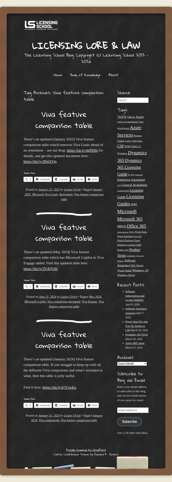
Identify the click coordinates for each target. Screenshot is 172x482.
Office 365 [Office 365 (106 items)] (136, 226)
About (113, 75)
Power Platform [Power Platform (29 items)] (125, 240)
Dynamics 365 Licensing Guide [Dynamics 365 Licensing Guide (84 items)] (129, 167)
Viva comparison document (63, 301)
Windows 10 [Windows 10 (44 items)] (140, 270)
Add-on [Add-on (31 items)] (131, 117)
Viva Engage (89, 301)
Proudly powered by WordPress (86, 450)
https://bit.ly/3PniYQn (40, 161)
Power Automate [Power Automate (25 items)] (125, 236)
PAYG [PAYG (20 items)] (131, 232)
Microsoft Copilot (35, 301)
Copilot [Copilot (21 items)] (128, 141)
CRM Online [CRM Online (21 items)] (137, 141)
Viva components (49, 420)
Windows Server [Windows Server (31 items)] (126, 275)
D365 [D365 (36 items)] (127, 146)
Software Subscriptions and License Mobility (134, 296)
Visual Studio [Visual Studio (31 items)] (124, 270)
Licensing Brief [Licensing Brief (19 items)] (123, 191)
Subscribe (129, 422)
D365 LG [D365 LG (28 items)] (136, 146)
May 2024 (95, 296)
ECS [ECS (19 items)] (133, 175)
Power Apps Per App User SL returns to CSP (136, 326)
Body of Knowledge (85, 75)
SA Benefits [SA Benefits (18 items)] (131, 256)
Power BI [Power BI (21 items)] (137, 236)
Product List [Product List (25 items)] (123, 250)
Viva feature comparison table (64, 119)
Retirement (66, 194)
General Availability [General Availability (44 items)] (135, 185)
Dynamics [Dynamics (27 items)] (122, 153)
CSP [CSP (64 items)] (120, 146)
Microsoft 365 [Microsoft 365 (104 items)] (130, 218)
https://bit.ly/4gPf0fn (82, 150)
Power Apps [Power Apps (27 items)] (141, 232)
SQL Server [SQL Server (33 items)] (137, 265)
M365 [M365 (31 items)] (134, 204)
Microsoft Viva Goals (45, 194)
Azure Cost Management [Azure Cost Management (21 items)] (127, 122)
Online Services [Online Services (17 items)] (123, 232)
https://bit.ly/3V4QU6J (40, 268)
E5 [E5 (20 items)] (129, 175)
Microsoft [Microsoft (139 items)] (127, 211)
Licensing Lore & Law (86, 45)
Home (58, 75)
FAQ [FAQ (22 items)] (119, 185)
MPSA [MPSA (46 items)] (121, 226)
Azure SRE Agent (135, 343)
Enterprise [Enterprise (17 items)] (139, 175)
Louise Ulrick (72, 189)
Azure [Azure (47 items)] (140, 117)
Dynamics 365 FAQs (136, 334)
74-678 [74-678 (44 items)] (121, 117)
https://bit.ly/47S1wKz (59, 387)
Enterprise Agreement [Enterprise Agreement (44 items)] (131, 180)
